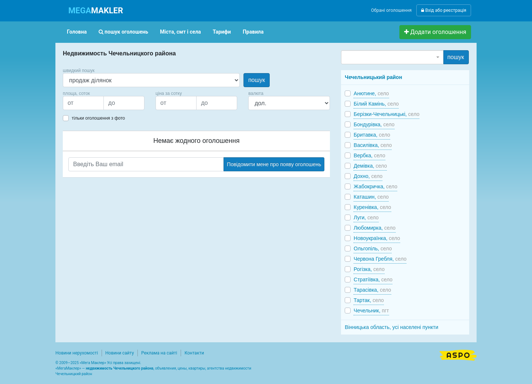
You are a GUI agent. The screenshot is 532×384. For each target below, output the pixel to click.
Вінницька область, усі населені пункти (391, 327)
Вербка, (369, 155)
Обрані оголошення (391, 10)
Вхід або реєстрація (443, 10)
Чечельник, (371, 310)
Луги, (366, 217)
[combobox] (392, 57)
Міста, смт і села (180, 32)
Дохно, (368, 176)
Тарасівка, (372, 290)
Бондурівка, (374, 124)
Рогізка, (369, 269)
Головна (77, 32)
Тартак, (369, 300)
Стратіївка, (373, 279)
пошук (256, 80)
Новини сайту (119, 353)
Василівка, (373, 145)
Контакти (194, 353)
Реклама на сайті (159, 353)
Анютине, (371, 93)
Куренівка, (372, 207)
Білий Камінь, (376, 104)
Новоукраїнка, (377, 238)
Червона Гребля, (380, 259)
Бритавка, (372, 135)
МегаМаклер (68, 368)
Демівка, (370, 166)
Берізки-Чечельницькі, (386, 114)
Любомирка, (374, 228)
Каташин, (371, 197)
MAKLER (95, 10)
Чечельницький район (373, 77)
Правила (253, 32)
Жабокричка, (375, 186)
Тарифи (222, 32)
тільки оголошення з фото (98, 118)
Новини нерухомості (76, 353)
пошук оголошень (123, 32)
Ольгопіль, (373, 248)
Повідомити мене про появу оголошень (274, 164)
